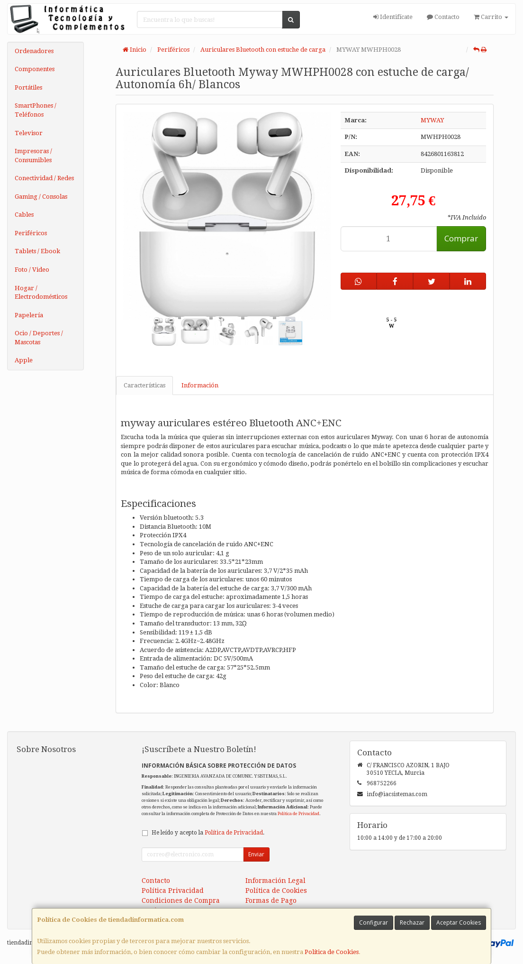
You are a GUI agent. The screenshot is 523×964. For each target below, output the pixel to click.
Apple (24, 360)
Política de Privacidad (298, 813)
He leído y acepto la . (208, 832)
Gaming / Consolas (41, 196)
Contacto (443, 16)
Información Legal (275, 880)
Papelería (29, 315)
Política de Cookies (332, 951)
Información (199, 385)
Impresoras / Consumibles (33, 155)
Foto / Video (32, 269)
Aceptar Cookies (458, 922)
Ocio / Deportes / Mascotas (39, 338)
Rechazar (412, 922)
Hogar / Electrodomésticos (41, 293)
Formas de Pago (271, 900)
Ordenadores (34, 51)
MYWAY (432, 120)
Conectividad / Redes (44, 178)
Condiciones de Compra (181, 900)
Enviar (256, 854)
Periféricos (31, 233)
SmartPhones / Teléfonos (35, 110)
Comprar (461, 238)
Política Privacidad (173, 890)
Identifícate (393, 16)
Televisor (29, 133)
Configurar (373, 922)
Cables (24, 214)
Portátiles (28, 87)
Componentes (34, 69)
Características (144, 385)
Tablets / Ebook (37, 251)
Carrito (491, 16)
